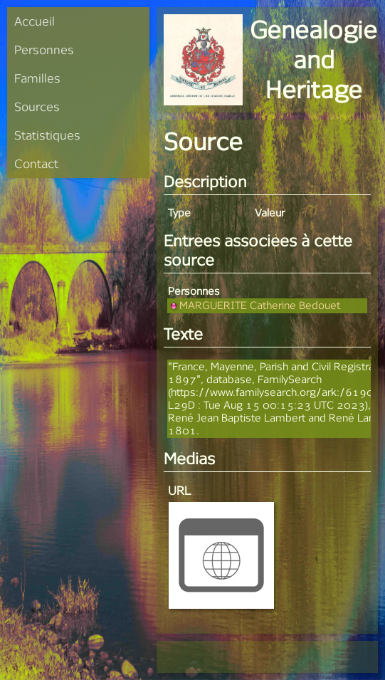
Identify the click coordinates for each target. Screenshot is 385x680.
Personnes (44, 49)
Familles (37, 78)
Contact (36, 163)
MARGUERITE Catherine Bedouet (254, 305)
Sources (37, 106)
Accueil (34, 21)
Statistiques (47, 135)
